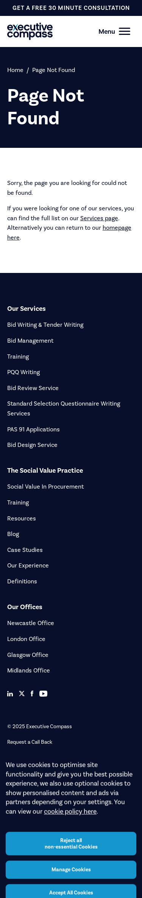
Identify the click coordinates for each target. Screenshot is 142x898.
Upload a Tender (26, 755)
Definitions (22, 581)
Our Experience (28, 565)
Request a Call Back (29, 742)
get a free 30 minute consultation (71, 7)
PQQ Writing (23, 372)
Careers (16, 767)
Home (15, 70)
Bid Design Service (32, 444)
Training (18, 356)
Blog (13, 534)
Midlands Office (28, 670)
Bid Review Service (33, 388)
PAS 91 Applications (33, 429)
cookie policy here (70, 833)
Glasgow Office (27, 654)
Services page (99, 218)
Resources (21, 518)
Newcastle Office (30, 623)
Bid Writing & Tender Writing (45, 324)
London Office (26, 639)
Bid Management (30, 340)
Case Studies (25, 549)
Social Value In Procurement (45, 486)
